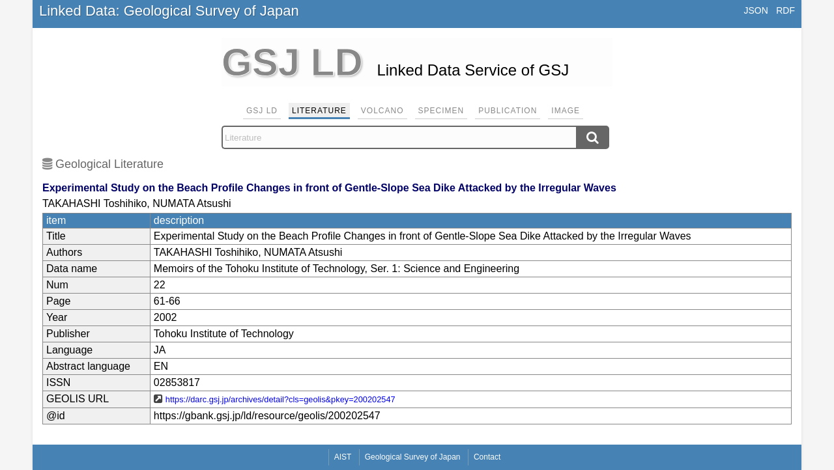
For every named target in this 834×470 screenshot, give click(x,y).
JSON (755, 10)
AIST (343, 457)
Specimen (441, 110)
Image (565, 110)
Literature (319, 110)
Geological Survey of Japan (413, 457)
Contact (487, 457)
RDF (785, 10)
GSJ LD (262, 110)
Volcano (382, 110)
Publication (507, 110)
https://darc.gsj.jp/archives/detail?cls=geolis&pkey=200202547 (280, 399)
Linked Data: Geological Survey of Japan (169, 11)
